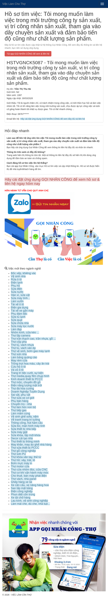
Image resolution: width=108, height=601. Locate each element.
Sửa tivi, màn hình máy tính (28, 425)
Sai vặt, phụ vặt (20, 394)
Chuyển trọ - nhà (21, 404)
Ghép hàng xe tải (21, 482)
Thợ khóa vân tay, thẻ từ (26, 457)
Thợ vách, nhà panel (23, 478)
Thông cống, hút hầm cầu (27, 422)
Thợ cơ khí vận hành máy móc (30, 472)
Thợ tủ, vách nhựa (22, 344)
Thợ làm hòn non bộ (23, 407)
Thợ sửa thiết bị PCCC (25, 447)
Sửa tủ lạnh (18, 316)
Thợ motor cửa (20, 466)
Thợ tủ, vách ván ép (23, 348)
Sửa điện (16, 288)
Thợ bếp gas (19, 410)
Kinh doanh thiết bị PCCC (27, 379)
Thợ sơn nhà (19, 354)
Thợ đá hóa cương (22, 388)
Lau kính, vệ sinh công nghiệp (29, 500)
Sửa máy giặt (19, 432)
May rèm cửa (19, 360)
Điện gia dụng (19, 307)
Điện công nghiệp (22, 491)
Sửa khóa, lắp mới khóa (25, 435)
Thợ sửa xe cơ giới (22, 397)
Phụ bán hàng (19, 401)
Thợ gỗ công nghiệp (23, 450)
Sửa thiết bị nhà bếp (23, 429)
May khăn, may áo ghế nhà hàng (31, 444)
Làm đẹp (16, 329)
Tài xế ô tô (17, 304)
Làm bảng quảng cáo (24, 357)
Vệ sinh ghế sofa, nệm (25, 416)
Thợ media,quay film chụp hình (30, 376)
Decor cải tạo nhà (22, 438)
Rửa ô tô (16, 279)
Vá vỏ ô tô (17, 369)
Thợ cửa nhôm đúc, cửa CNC (29, 469)
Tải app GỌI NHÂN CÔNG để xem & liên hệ (28, 53)
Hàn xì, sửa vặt (20, 295)
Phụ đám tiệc (19, 313)
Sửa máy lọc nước (22, 326)
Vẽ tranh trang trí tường (25, 419)
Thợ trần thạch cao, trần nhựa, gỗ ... (33, 338)
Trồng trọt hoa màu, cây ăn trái (30, 363)
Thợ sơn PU (18, 454)
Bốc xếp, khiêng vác (23, 273)
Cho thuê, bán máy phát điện (29, 475)
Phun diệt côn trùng (23, 494)
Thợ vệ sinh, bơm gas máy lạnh (30, 351)
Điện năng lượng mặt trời (26, 385)
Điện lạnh (17, 282)
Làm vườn (17, 301)
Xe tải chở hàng (20, 497)
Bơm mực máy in (21, 463)
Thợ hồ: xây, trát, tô (23, 460)
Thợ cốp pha (19, 341)
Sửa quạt (16, 320)
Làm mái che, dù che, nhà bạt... (30, 503)
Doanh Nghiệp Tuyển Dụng (28, 391)
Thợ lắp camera (20, 335)
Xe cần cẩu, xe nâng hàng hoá (30, 485)
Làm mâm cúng (20, 413)
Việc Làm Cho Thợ (13, 3)
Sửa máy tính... (20, 298)
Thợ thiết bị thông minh (25, 441)
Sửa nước (17, 291)
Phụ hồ (15, 285)
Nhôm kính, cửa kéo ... (25, 332)
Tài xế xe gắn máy (22, 310)
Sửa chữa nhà (20, 323)
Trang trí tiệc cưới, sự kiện (27, 372)
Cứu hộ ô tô (18, 366)
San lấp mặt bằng (22, 488)
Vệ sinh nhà (18, 276)
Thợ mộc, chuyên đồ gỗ (26, 382)
